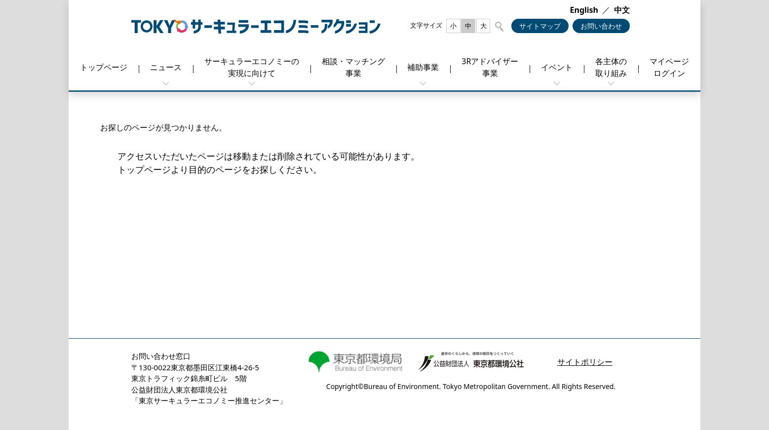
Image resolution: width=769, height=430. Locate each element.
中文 (622, 9)
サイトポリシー (585, 361)
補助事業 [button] (423, 67)
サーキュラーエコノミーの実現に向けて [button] (251, 67)
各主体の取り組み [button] (611, 67)
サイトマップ (540, 26)
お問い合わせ (601, 26)
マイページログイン (669, 67)
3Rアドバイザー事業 (489, 67)
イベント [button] (557, 67)
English (584, 9)
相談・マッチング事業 (353, 67)
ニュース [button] (166, 67)
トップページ (103, 67)
